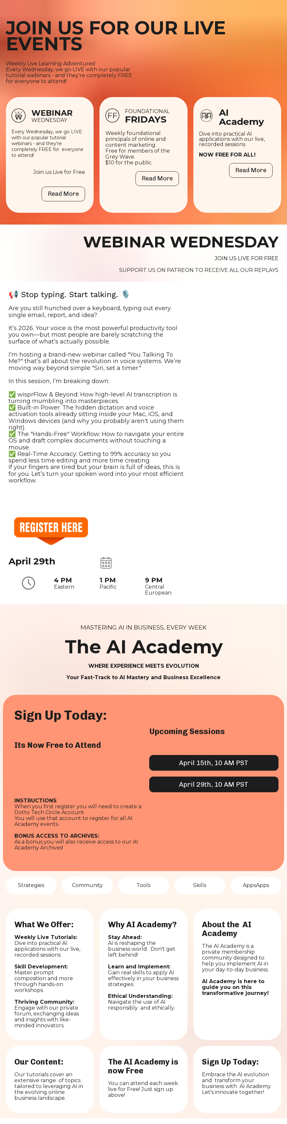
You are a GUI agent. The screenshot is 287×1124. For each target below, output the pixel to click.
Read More (63, 193)
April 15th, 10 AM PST (213, 763)
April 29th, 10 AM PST (213, 784)
